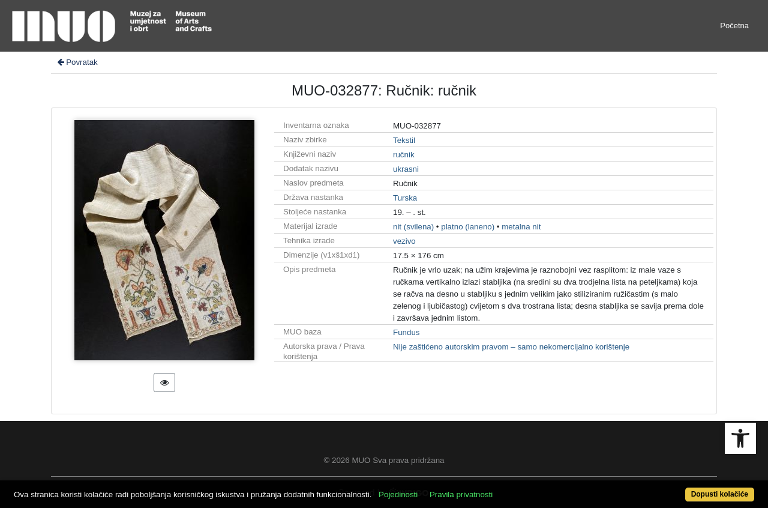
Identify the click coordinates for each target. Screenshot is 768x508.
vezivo (404, 241)
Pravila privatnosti (461, 494)
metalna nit (521, 226)
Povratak (77, 62)
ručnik (404, 154)
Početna (734, 25)
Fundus (406, 332)
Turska (405, 197)
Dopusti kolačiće (719, 494)
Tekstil (404, 140)
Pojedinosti (398, 494)
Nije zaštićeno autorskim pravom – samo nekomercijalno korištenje (511, 346)
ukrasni (406, 169)
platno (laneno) (467, 226)
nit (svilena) (413, 226)
